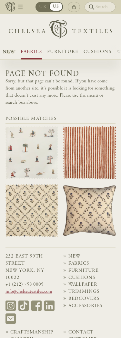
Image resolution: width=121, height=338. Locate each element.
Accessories (85, 305)
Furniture (62, 51)
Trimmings (83, 291)
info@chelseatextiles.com (28, 291)
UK (42, 7)
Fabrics (31, 51)
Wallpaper (82, 284)
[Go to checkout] (74, 7)
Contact (81, 332)
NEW (9, 51)
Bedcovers (83, 298)
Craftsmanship (31, 332)
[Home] (60, 31)
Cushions (97, 51)
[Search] (100, 7)
